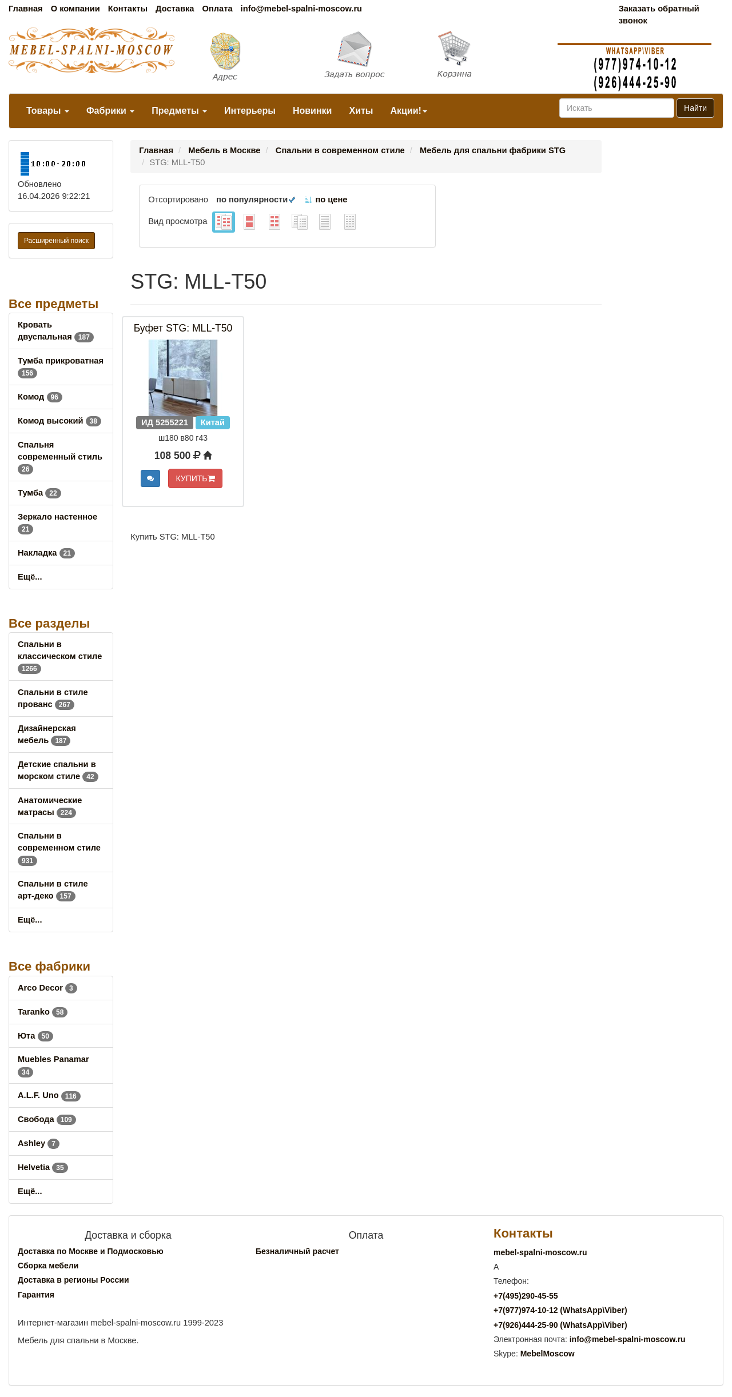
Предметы (179, 110)
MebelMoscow (547, 1353)
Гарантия (36, 1294)
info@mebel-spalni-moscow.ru (301, 8)
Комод (40, 396)
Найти (695, 108)
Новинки (312, 110)
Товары (47, 110)
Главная (26, 8)
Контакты (128, 8)
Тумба (39, 492)
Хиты (361, 110)
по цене (325, 199)
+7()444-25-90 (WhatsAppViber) (560, 1325)
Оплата (217, 8)
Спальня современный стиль (60, 456)
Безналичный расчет (297, 1251)
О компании (75, 8)
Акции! (408, 110)
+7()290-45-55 (526, 1295)
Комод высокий (59, 420)
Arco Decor (47, 987)
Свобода (47, 1119)
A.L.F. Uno (49, 1095)
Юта (35, 1035)
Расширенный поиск (56, 241)
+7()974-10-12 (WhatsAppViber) (560, 1310)
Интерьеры (250, 110)
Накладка (46, 552)
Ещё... (30, 576)
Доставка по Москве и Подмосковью (91, 1251)
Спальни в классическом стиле (60, 656)
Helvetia (43, 1167)
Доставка (175, 8)
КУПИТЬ (195, 478)
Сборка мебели (48, 1265)
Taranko (42, 1011)
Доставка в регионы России (73, 1279)
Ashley (38, 1143)
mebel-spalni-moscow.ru (540, 1252)
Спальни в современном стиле (59, 847)
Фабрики (110, 110)
